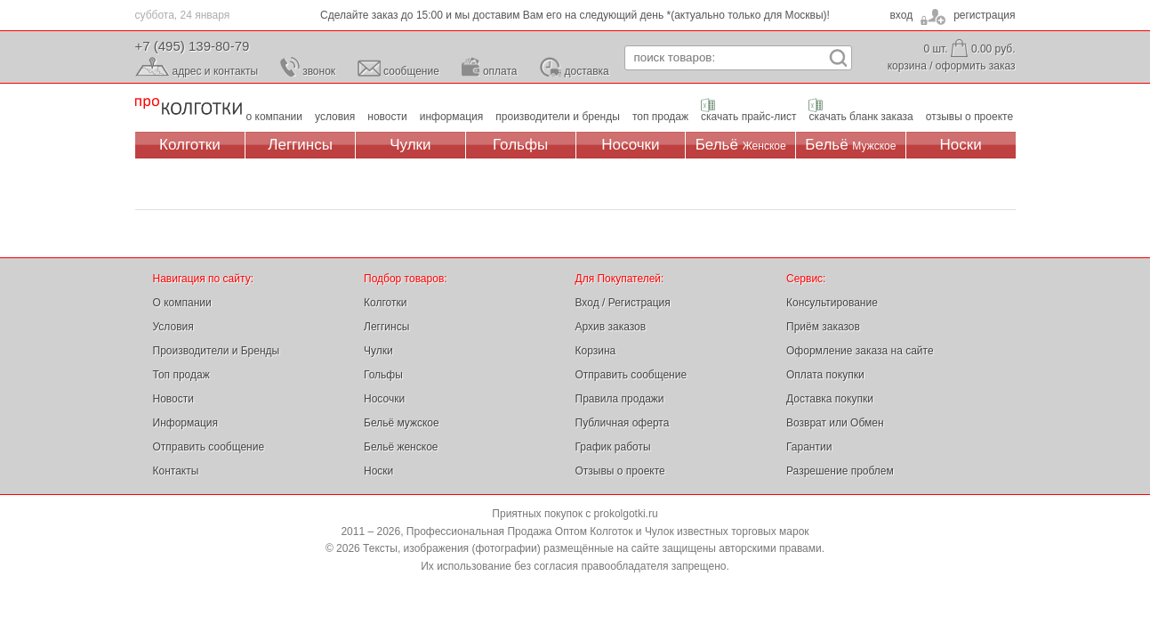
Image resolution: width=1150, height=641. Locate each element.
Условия (173, 326)
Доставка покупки (829, 399)
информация (452, 116)
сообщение (411, 71)
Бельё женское (401, 447)
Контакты (176, 471)
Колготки (190, 144)
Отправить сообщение (209, 447)
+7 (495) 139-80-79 (192, 45)
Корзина (595, 351)
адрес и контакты (216, 71)
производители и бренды (557, 116)
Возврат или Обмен (835, 423)
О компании (182, 302)
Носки (961, 144)
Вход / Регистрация (623, 302)
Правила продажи (619, 399)
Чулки (410, 144)
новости (386, 116)
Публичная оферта (622, 423)
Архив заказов (611, 326)
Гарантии (809, 447)
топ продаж (660, 116)
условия (335, 116)
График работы (613, 447)
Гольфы (520, 144)
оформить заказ (976, 66)
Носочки (630, 144)
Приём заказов (823, 326)
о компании (274, 116)
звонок (318, 71)
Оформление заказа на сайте (860, 351)
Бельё (741, 144)
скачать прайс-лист (748, 116)
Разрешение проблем (840, 471)
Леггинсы (300, 144)
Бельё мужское (401, 423)
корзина (907, 66)
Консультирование (832, 302)
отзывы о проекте (969, 116)
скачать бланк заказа (860, 116)
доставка (587, 71)
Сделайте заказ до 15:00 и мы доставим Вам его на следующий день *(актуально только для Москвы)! (575, 15)
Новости (173, 399)
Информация (185, 423)
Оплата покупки (825, 375)
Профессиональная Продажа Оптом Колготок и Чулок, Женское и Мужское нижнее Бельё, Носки (188, 107)
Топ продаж (181, 375)
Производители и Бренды (216, 351)
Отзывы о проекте (620, 471)
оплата (500, 71)
